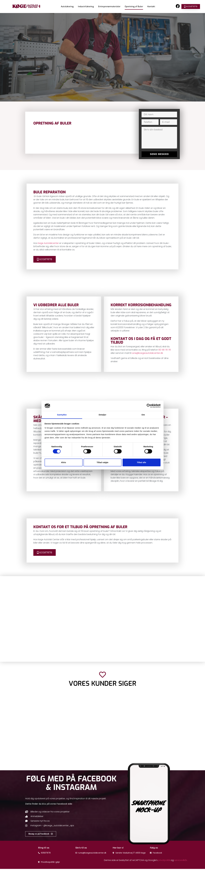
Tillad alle (141, 462)
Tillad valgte (102, 462)
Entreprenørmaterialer (109, 6)
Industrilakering (86, 6)
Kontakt (151, 6)
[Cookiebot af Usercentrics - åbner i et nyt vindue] (149, 406)
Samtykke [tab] (62, 415)
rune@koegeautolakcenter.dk (147, 353)
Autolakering (67, 6)
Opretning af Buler (134, 6)
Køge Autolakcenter (48, 243)
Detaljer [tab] (102, 415)
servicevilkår (180, 861)
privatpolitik (164, 861)
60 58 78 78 (164, 349)
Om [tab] (143, 415)
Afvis (63, 462)
